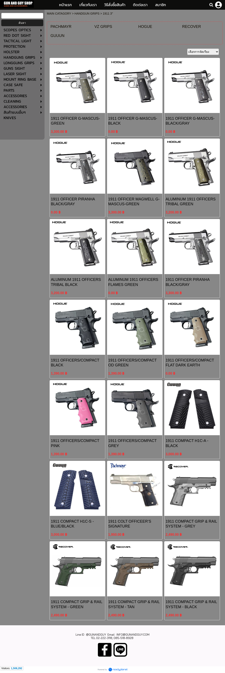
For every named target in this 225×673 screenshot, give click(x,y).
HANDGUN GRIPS (87, 13)
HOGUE (145, 26)
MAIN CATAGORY (59, 13)
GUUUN (57, 36)
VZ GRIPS (103, 26)
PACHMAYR (60, 26)
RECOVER (191, 26)
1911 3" (108, 13)
